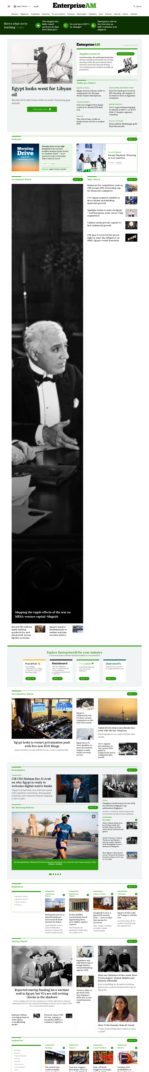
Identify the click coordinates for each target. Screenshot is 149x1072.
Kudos (105, 800)
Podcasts (71, 14)
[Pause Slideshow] (93, 816)
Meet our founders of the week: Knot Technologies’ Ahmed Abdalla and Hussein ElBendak (117, 978)
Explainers (93, 14)
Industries (46, 14)
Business (15, 14)
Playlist (52, 163)
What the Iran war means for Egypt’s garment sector (115, 667)
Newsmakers (82, 14)
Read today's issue (40, 109)
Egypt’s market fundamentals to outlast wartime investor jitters (58, 630)
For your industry (58, 14)
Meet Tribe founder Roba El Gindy (116, 1025)
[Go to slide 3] (55, 874)
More (131, 139)
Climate (17, 1061)
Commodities (19, 1067)
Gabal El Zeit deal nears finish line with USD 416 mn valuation (116, 729)
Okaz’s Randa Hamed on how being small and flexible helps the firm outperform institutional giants (113, 827)
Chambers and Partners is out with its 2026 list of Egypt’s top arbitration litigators (118, 805)
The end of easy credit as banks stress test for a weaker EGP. (91, 121)
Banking (80, 116)
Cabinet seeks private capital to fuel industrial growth (104, 224)
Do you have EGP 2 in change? (80, 25)
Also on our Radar (116, 121)
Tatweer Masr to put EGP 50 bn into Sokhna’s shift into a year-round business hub (84, 996)
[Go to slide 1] (50, 874)
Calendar (133, 14)
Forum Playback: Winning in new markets (122, 156)
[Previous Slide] (16, 840)
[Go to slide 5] (60, 874)
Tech (16, 1070)
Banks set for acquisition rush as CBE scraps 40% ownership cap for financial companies (105, 188)
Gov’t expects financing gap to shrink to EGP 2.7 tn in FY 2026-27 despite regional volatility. (122, 111)
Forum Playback (114, 152)
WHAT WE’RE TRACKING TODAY (121, 88)
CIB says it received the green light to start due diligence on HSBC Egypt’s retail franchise (103, 238)
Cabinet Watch (20, 902)
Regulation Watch (21, 896)
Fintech (17, 1059)
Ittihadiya (18, 905)
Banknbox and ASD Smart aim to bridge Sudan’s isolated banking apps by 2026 (84, 965)
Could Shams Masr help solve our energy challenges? (86, 669)
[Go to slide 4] (58, 874)
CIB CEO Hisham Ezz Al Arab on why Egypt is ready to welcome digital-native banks (32, 782)
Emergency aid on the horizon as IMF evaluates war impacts (107, 25)
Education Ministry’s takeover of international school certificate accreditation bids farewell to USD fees (61, 670)
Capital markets (83, 102)
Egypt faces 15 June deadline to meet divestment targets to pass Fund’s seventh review (84, 749)
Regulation (24, 14)
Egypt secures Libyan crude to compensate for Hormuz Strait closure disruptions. (91, 93)
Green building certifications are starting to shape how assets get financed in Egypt (33, 669)
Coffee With (17, 775)
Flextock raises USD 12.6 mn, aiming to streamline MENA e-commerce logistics (53, 1018)
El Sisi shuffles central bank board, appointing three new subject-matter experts (78, 919)
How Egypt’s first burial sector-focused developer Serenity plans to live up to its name (113, 856)
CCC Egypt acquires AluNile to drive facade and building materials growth (103, 200)
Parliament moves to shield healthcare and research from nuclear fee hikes (55, 918)
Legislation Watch (21, 899)
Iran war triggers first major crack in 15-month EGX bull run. (90, 107)
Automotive (19, 1064)
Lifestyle (117, 14)
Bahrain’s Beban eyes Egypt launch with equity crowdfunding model (20, 1020)
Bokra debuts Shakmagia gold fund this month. (123, 125)
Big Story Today (83, 88)
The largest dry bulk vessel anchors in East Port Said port (50, 25)
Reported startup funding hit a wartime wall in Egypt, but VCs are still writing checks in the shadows (42, 993)
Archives (108, 14)
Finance (17, 1053)
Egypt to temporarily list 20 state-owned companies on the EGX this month (84, 718)
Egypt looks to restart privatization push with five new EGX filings (42, 744)
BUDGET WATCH (115, 104)
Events (125, 14)
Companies (35, 14)
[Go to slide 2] (53, 874)
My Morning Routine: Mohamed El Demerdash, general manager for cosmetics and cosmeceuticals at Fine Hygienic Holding (55, 863)
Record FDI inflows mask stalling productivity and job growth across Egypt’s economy (22, 632)
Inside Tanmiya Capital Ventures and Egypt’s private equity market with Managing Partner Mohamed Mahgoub (112, 842)
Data (101, 14)
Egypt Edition (21, 6)
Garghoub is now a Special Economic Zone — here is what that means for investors (102, 918)
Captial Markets (20, 1056)
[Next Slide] (93, 840)
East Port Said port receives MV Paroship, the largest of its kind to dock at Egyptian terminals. (122, 94)
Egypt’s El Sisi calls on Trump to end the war (127, 915)
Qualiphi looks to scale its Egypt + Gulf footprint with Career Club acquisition (105, 213)
